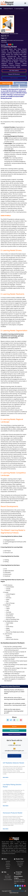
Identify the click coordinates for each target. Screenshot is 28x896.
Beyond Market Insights (18, 891)
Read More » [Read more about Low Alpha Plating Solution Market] (6, 805)
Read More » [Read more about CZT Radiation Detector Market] (6, 777)
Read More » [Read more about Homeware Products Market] (6, 828)
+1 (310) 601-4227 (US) (14, 745)
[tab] (6, 83)
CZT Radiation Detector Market (13, 763)
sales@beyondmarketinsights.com (14, 750)
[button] (25, 3)
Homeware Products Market (12, 813)
